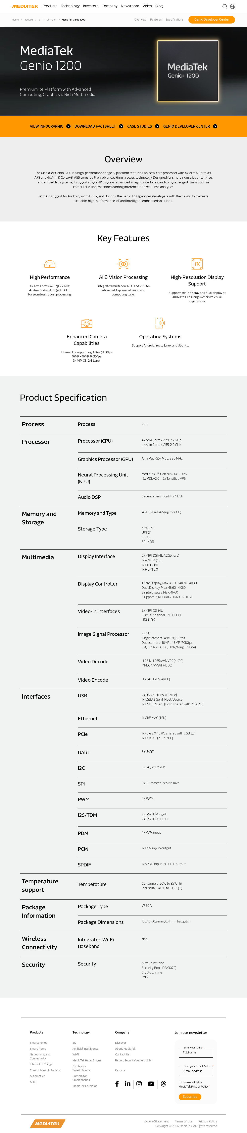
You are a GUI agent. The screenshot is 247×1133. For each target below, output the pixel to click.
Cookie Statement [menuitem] (156, 1121)
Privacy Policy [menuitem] (207, 1121)
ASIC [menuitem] (33, 1082)
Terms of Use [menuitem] (183, 1121)
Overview (140, 19)
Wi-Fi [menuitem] (76, 1054)
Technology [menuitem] (70, 6)
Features (156, 19)
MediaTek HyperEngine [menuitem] (87, 1060)
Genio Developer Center (211, 19)
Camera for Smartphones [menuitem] (81, 1078)
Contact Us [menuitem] (122, 1054)
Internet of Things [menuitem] (41, 1064)
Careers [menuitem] (120, 1070)
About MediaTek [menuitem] (125, 1048)
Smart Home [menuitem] (38, 1048)
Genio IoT (52, 20)
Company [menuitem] (110, 6)
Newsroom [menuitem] (130, 6)
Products (28, 20)
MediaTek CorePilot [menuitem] (85, 1086)
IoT (40, 20)
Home (15, 20)
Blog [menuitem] (159, 6)
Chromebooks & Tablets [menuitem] (45, 1070)
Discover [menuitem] (120, 1042)
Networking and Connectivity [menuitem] (40, 1056)
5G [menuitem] (74, 1042)
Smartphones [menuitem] (38, 1042)
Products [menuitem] (49, 6)
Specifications (174, 19)
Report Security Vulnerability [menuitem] (133, 1060)
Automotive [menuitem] (37, 1076)
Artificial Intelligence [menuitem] (86, 1048)
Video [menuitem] (147, 6)
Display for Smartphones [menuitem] (81, 1068)
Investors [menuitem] (90, 6)
